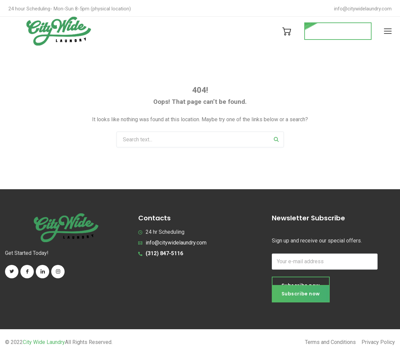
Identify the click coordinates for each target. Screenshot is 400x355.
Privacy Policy (378, 342)
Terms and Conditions (330, 342)
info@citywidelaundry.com (363, 9)
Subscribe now (301, 294)
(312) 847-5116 (164, 253)
